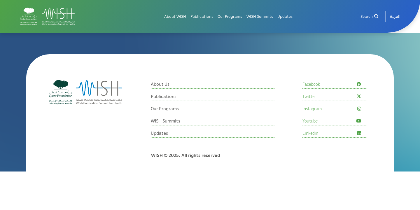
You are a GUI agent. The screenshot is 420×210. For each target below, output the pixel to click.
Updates (285, 16)
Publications (201, 16)
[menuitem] (395, 16)
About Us (160, 84)
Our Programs (230, 16)
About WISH (175, 16)
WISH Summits (259, 16)
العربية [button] (395, 16)
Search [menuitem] (369, 16)
